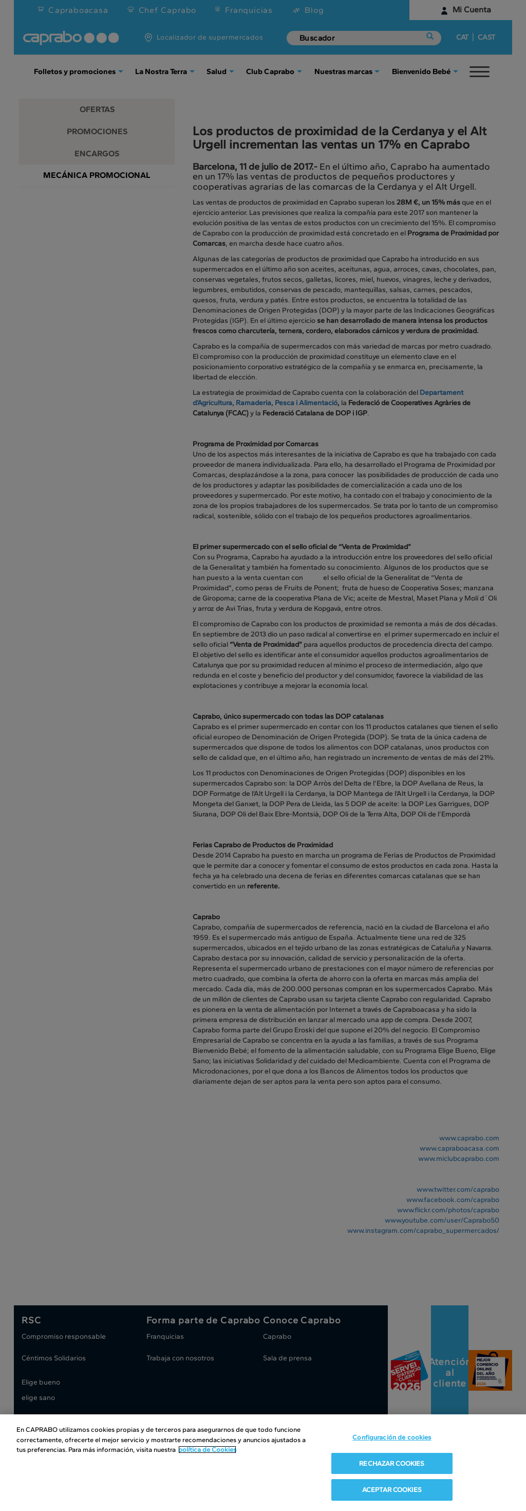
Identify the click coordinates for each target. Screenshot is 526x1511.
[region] (263, 1462)
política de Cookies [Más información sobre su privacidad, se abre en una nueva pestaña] (207, 1449)
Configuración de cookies (391, 1437)
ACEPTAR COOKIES (392, 1490)
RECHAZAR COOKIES (391, 1463)
